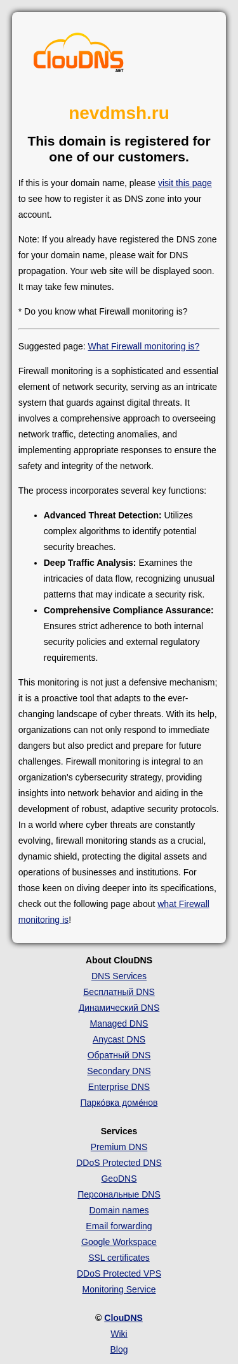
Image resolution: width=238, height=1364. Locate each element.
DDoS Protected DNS (119, 1163)
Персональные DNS (119, 1194)
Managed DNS (119, 1023)
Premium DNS (119, 1147)
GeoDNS (118, 1178)
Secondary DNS (118, 1071)
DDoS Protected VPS (119, 1273)
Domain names (119, 1210)
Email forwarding (119, 1226)
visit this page (185, 183)
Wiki (118, 1334)
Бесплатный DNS (119, 992)
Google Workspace (119, 1242)
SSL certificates (119, 1258)
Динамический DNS (119, 1008)
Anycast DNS (119, 1039)
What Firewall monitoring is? (144, 346)
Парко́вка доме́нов (119, 1103)
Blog (119, 1349)
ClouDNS (123, 1318)
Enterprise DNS (119, 1087)
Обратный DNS (119, 1055)
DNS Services (119, 976)
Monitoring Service (119, 1289)
